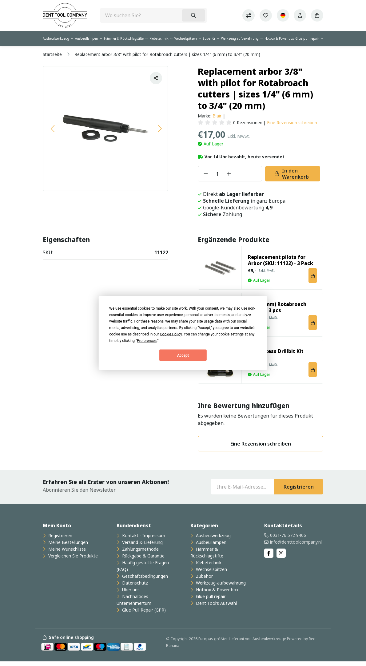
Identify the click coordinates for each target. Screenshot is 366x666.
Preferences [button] (147, 341)
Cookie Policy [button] (171, 334)
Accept (183, 355)
